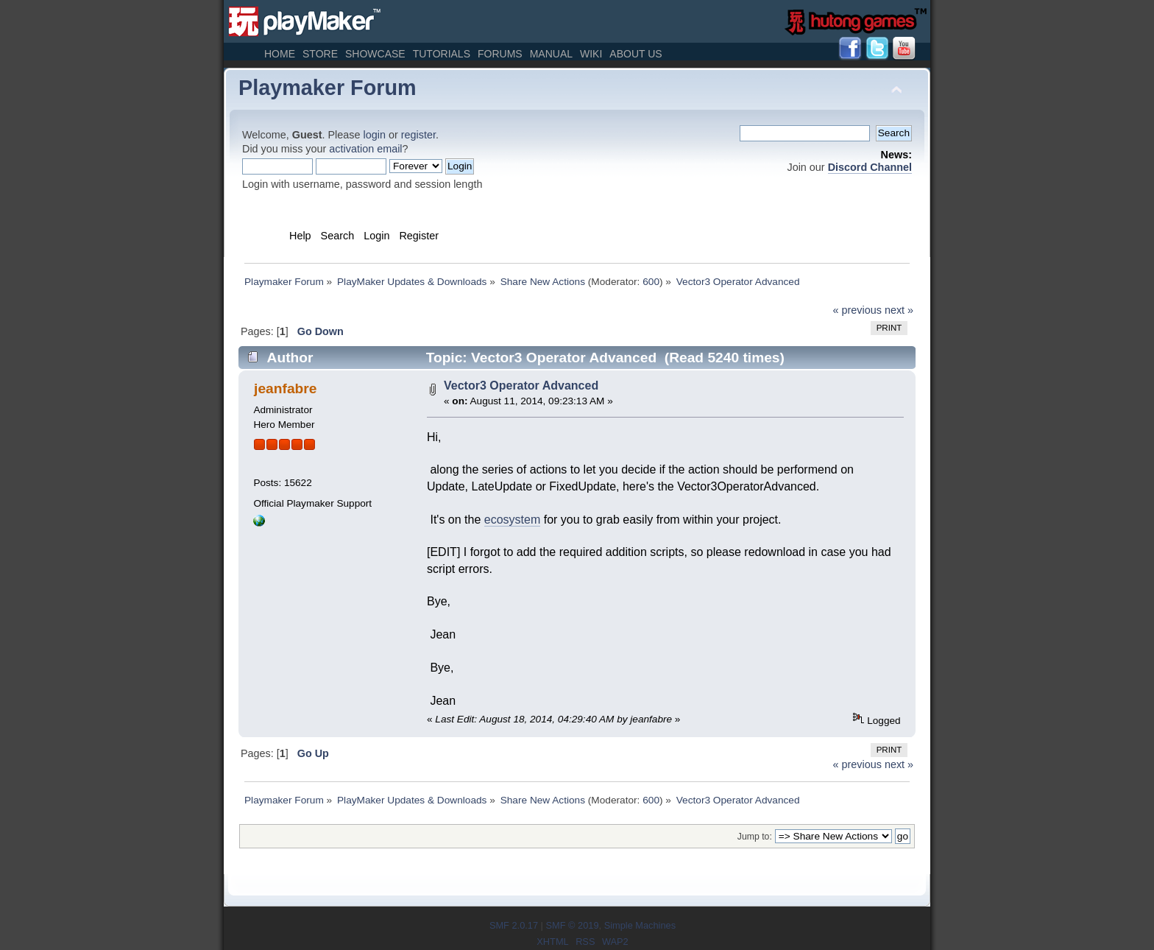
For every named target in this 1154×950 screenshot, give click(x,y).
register (418, 135)
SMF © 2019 (571, 925)
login (375, 135)
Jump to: (754, 836)
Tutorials (441, 54)
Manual (551, 54)
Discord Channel (870, 167)
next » (899, 310)
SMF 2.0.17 (513, 925)
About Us (635, 54)
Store (320, 54)
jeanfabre (285, 388)
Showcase (375, 54)
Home (279, 54)
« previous (857, 310)
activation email (365, 149)
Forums (500, 54)
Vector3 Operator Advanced (521, 385)
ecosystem (512, 519)
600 (651, 281)
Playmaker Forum (327, 87)
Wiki (591, 54)
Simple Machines (640, 925)
